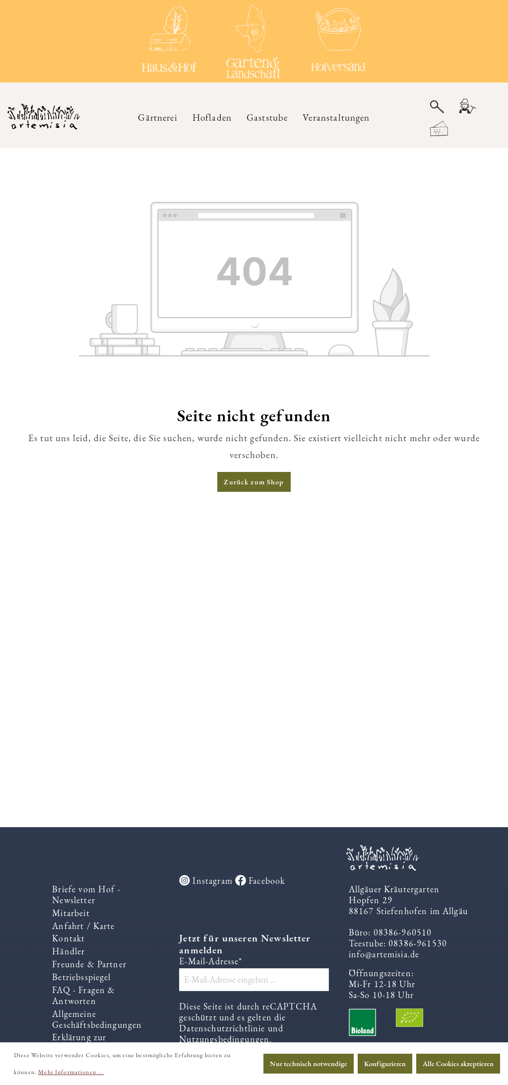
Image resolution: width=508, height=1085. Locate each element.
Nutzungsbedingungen (224, 1039)
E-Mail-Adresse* (210, 961)
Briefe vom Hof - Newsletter (86, 895)
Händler (68, 951)
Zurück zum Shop (254, 482)
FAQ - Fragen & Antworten (83, 996)
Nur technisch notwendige (308, 1063)
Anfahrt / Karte (83, 926)
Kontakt (68, 938)
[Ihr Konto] (467, 107)
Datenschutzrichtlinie (222, 1028)
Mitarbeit (70, 913)
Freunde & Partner (89, 964)
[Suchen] (437, 106)
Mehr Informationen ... (71, 1072)
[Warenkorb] (439, 129)
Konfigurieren (385, 1063)
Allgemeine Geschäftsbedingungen (97, 1019)
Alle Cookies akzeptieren (458, 1063)
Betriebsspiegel (81, 977)
